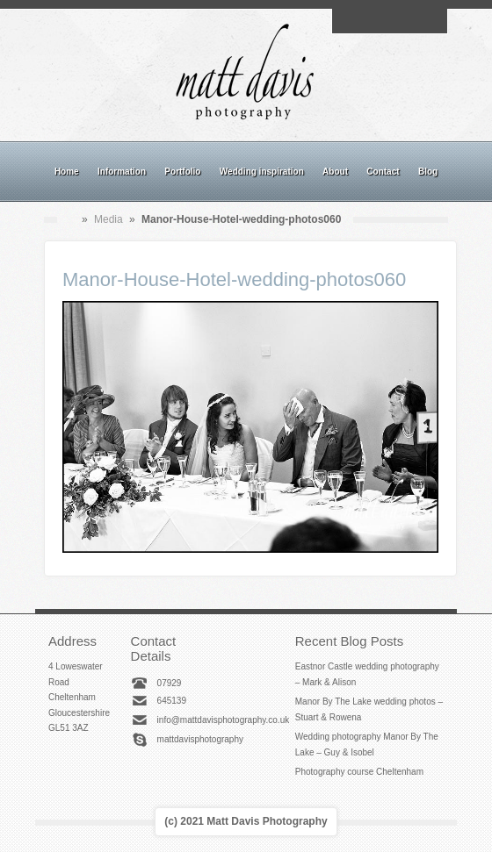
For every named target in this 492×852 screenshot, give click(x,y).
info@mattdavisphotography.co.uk (223, 720)
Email (349, 21)
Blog (428, 171)
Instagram (389, 21)
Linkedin (409, 21)
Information (122, 171)
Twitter (429, 21)
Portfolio (182, 171)
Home (66, 171)
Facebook (369, 21)
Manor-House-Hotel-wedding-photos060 (234, 279)
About (335, 171)
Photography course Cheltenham (359, 772)
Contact (382, 171)
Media (108, 219)
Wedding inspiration (262, 171)
